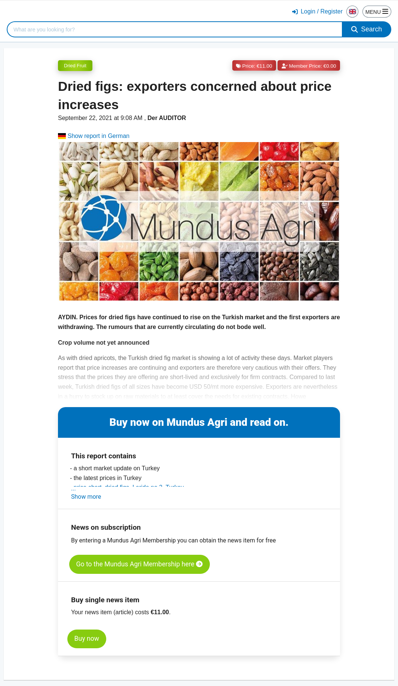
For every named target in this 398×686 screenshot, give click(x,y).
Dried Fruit (75, 65)
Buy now (86, 638)
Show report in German (93, 136)
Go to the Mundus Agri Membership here (139, 564)
